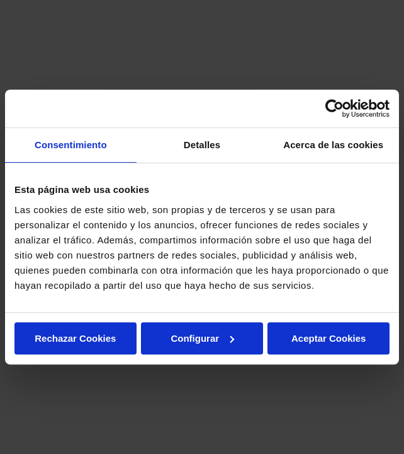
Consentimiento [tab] (71, 144)
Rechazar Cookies (75, 338)
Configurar (202, 338)
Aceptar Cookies (328, 338)
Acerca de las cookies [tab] (333, 144)
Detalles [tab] (202, 144)
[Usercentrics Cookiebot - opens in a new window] (334, 108)
